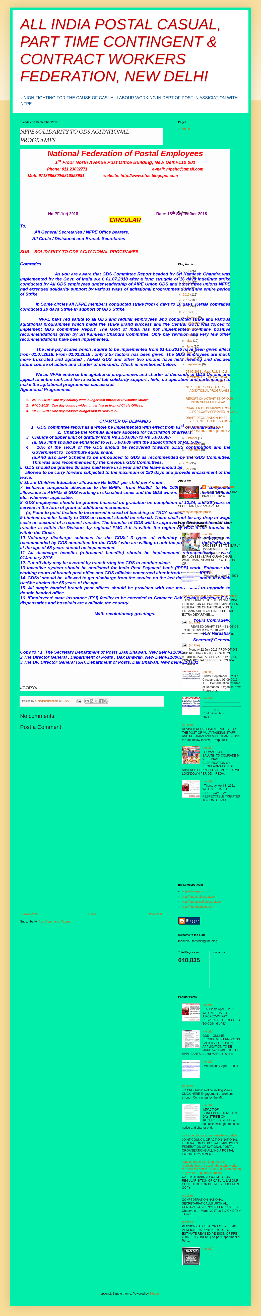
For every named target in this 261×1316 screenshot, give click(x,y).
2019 (186, 457)
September (194, 364)
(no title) (208, 534)
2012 (186, 277)
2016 (186, 300)
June (190, 346)
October (192, 438)
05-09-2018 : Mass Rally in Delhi (207, 371)
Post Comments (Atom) (54, 921)
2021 (186, 469)
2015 (186, 294)
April (189, 335)
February (192, 323)
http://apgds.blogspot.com (199, 896)
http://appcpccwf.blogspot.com (202, 901)
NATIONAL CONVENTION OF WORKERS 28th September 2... (209, 428)
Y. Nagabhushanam (221, 487)
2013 (186, 282)
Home (92, 914)
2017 (186, 306)
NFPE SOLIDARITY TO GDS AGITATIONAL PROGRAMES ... (209, 388)
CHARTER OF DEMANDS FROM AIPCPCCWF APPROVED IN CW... (211, 410)
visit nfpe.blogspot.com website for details (209, 596)
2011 (186, 271)
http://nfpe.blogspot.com (198, 906)
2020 (186, 463)
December (193, 450)
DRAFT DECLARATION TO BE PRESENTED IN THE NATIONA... (210, 419)
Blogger (155, 1293)
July (189, 352)
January (192, 317)
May (189, 340)
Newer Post (29, 914)
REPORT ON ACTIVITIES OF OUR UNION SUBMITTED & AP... (209, 400)
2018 (186, 312)
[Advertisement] (91, 874)
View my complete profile (195, 512)
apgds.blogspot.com (195, 891)
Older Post (155, 914)
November (193, 444)
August (191, 358)
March (191, 329)
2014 (186, 289)
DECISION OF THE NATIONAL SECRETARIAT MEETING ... (207, 379)
